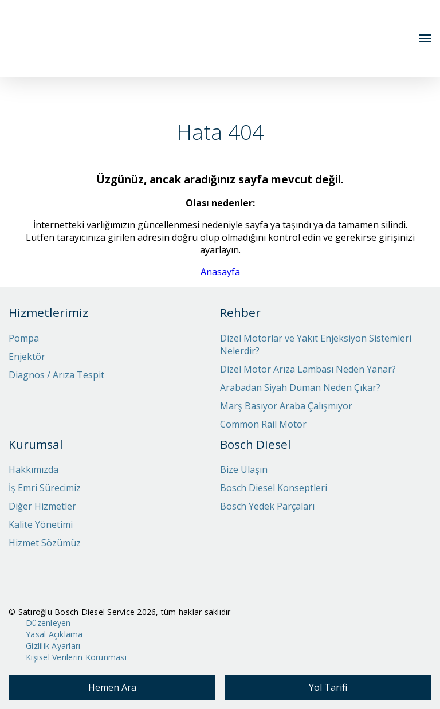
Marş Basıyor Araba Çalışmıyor (286, 405)
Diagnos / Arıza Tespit (56, 375)
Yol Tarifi (328, 687)
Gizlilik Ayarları (53, 645)
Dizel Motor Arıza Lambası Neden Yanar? (308, 369)
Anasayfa (220, 271)
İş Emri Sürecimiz (45, 487)
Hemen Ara (112, 687)
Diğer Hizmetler (42, 506)
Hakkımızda (33, 469)
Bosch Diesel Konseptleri (273, 487)
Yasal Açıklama (54, 634)
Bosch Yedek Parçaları (267, 506)
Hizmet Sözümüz (45, 542)
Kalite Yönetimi (41, 524)
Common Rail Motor (263, 424)
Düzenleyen (48, 622)
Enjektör (27, 356)
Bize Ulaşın (244, 469)
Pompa (24, 338)
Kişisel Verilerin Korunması (76, 657)
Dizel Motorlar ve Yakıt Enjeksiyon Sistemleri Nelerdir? (315, 344)
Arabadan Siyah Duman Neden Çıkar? (300, 387)
